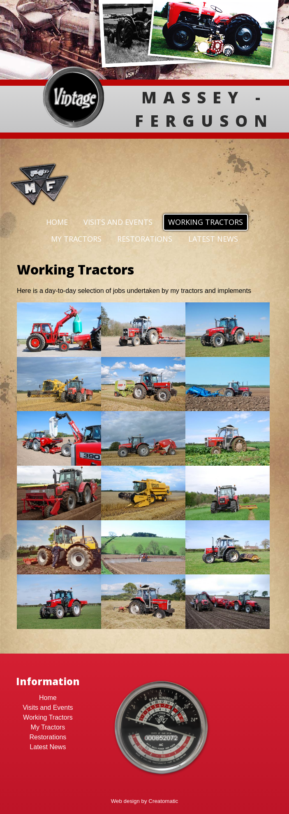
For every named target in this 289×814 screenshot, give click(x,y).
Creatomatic (163, 801)
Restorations (144, 239)
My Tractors (76, 239)
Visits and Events (118, 222)
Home (57, 222)
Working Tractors (205, 222)
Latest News (213, 239)
